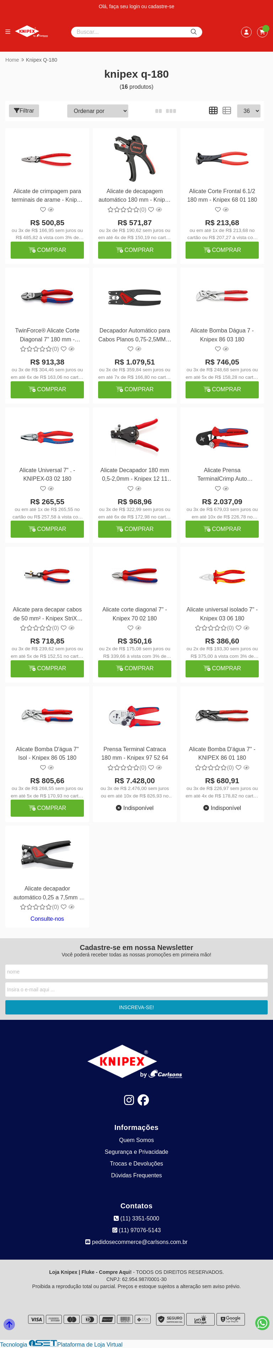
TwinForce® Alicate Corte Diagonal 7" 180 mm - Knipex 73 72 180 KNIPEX (47, 335)
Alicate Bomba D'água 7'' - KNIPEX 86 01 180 (222, 753)
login (135, 6)
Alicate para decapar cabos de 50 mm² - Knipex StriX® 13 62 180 (47, 614)
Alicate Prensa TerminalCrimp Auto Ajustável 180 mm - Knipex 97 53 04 (222, 475)
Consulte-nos (47, 919)
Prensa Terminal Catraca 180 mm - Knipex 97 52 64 (134, 753)
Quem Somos (136, 1140)
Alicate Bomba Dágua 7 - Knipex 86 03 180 (222, 334)
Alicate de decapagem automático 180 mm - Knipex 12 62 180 (134, 196)
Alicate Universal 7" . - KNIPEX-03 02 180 (47, 474)
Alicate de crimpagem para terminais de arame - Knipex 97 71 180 (47, 196)
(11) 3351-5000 (136, 1218)
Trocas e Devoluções (136, 1164)
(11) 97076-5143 (136, 1230)
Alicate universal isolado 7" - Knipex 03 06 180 (222, 613)
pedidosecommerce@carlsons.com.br (136, 1242)
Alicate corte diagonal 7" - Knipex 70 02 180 (134, 613)
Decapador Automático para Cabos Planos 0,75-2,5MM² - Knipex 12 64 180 (134, 335)
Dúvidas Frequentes (136, 1175)
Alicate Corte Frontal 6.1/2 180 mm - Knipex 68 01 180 (222, 195)
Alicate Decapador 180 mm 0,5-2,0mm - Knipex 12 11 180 (134, 475)
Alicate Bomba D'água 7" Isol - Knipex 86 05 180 (47, 753)
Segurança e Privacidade (136, 1152)
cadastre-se (161, 6)
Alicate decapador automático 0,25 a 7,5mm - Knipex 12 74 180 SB (47, 893)
